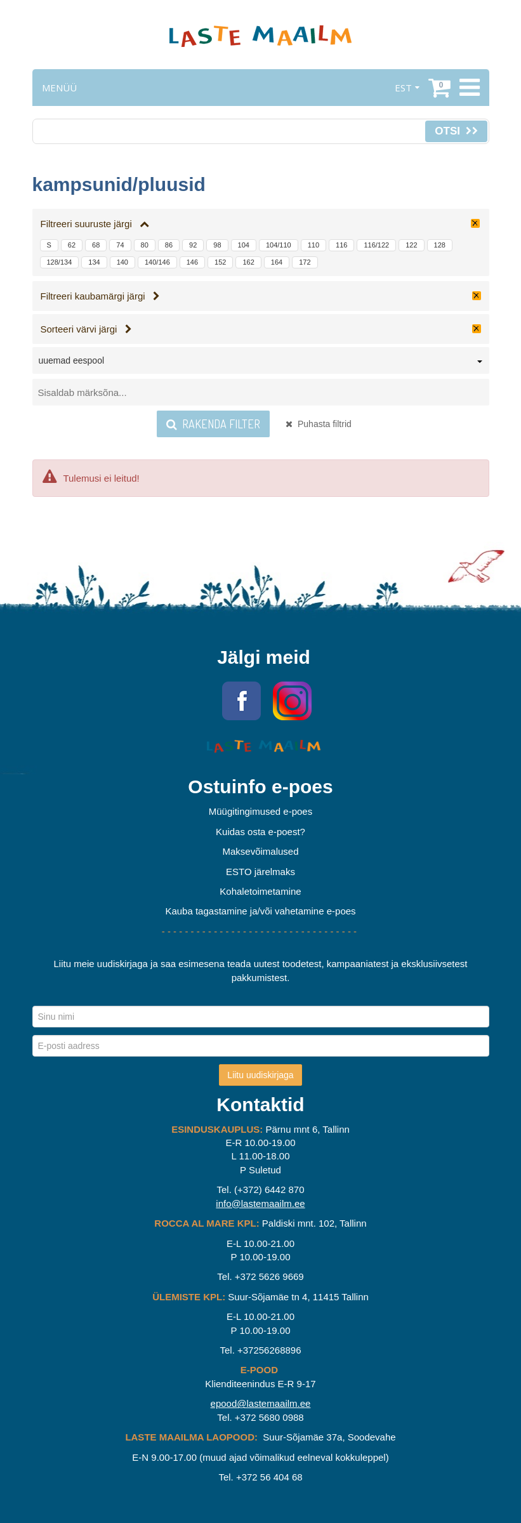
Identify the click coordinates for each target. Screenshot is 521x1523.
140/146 (157, 262)
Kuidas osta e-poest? (260, 831)
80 (144, 245)
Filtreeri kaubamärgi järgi (101, 296)
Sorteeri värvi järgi (86, 329)
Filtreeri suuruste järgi (95, 223)
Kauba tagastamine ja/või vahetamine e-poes (260, 911)
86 (169, 245)
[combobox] (260, 363)
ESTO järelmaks (260, 871)
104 (243, 245)
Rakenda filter (213, 424)
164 (276, 262)
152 (220, 262)
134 (94, 262)
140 (122, 262)
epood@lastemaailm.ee (261, 1403)
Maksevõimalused (260, 851)
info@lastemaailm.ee (260, 1203)
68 (96, 245)
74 (120, 245)
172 (304, 262)
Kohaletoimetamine (260, 891)
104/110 (278, 245)
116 (341, 245)
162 (248, 262)
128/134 (59, 262)
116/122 (376, 245)
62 (72, 245)
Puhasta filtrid (319, 424)
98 (217, 245)
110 (313, 245)
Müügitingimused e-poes (260, 811)
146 (192, 262)
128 (439, 245)
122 (411, 245)
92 (193, 245)
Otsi (456, 131)
